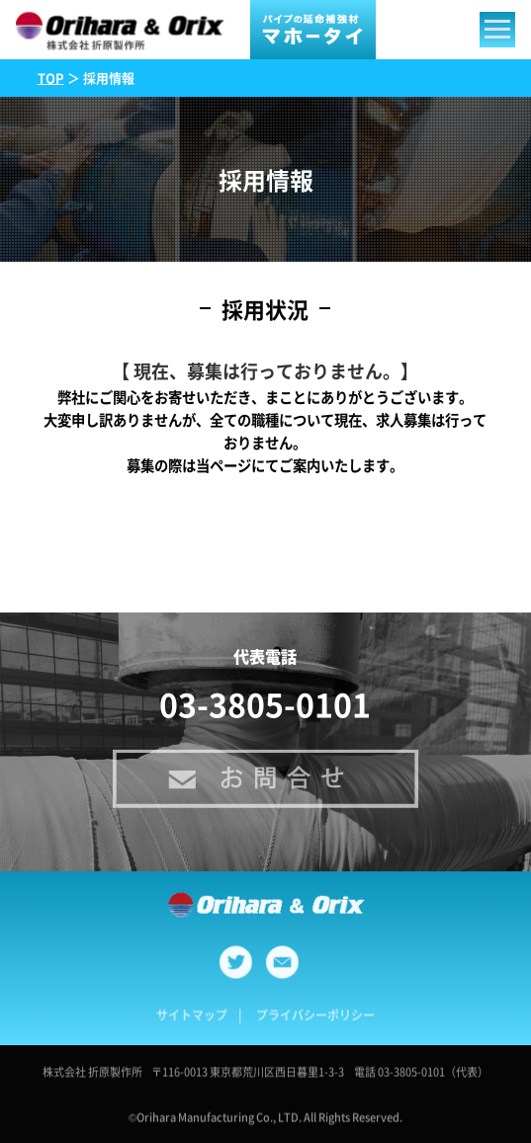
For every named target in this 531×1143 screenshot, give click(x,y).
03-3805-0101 (265, 704)
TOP (51, 77)
